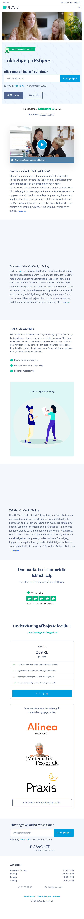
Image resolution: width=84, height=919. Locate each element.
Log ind (7, 3)
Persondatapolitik (25, 908)
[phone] (32, 81)
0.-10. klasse (13, 99)
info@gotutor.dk (58, 898)
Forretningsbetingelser (45, 908)
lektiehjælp (25, 276)
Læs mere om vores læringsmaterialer (42, 812)
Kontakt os (62, 908)
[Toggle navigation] (78, 10)
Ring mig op (70, 81)
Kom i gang (42, 703)
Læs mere (24, 215)
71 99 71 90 (21, 89)
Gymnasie (34, 99)
